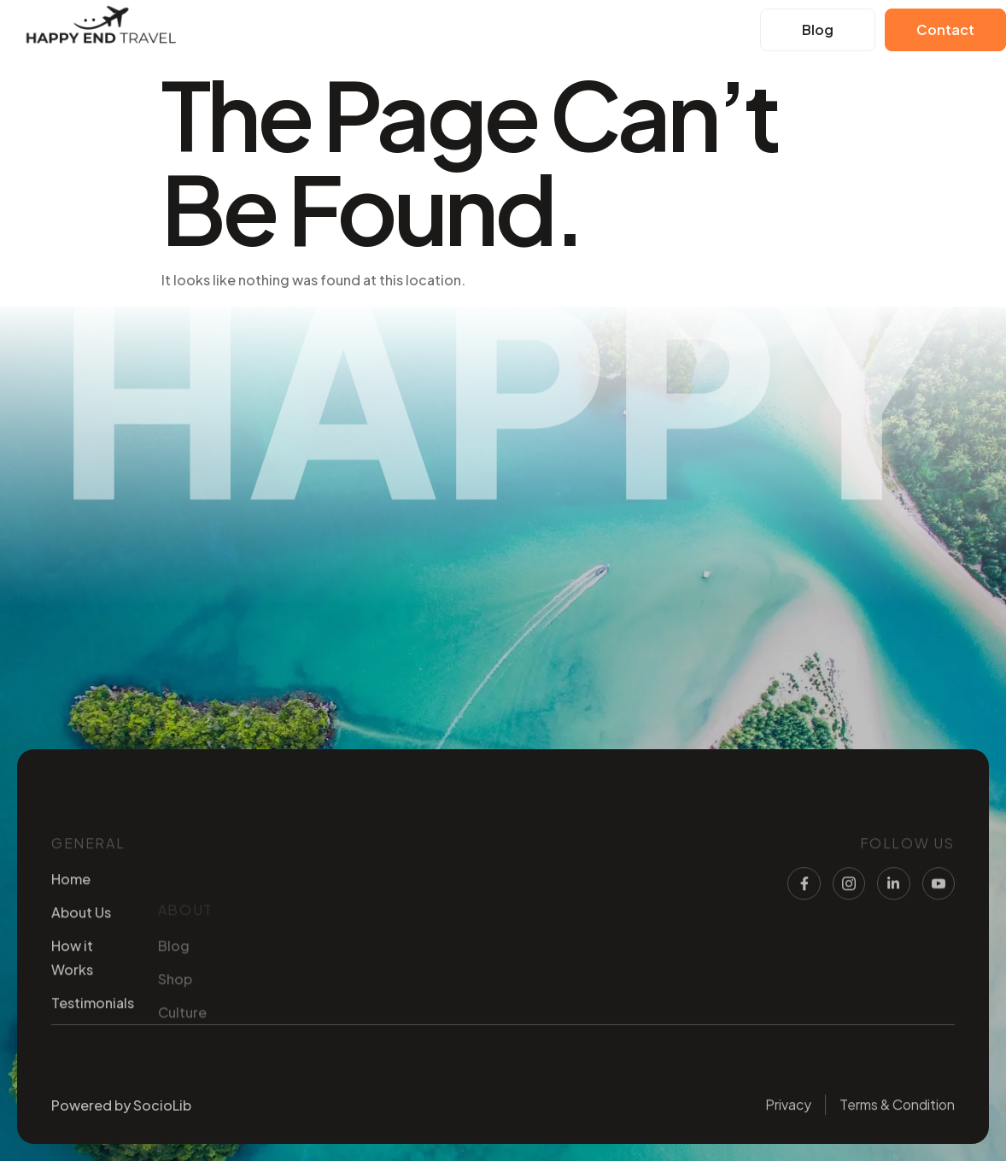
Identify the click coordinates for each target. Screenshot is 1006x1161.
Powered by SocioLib (121, 1112)
